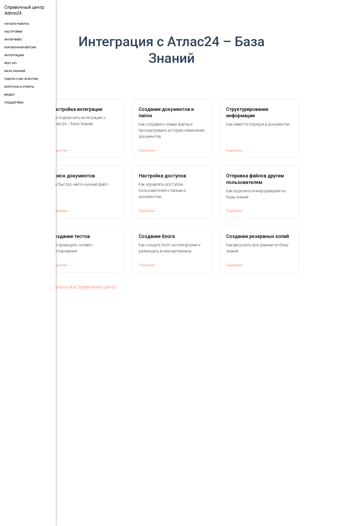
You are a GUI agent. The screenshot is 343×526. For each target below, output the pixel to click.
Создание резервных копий (257, 236)
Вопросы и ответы (19, 86)
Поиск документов (73, 175)
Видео (9, 94)
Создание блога (157, 236)
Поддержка (13, 102)
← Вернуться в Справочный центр (80, 287)
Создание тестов (70, 236)
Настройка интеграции (76, 109)
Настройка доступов (162, 175)
